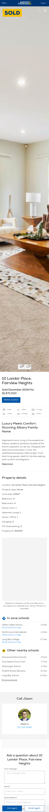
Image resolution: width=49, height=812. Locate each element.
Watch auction (11, 400)
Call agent (12, 808)
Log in (43, 3)
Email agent (34, 808)
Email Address (10, 798)
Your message (10, 769)
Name (6, 787)
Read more (7, 464)
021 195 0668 (24, 728)
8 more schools (9, 680)
